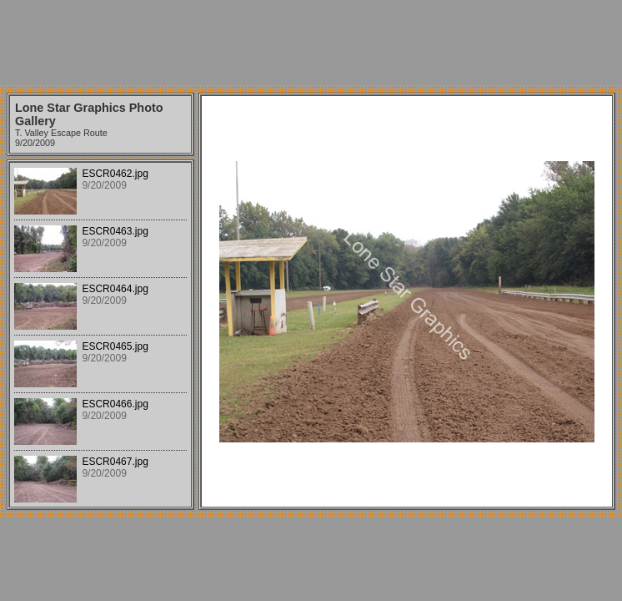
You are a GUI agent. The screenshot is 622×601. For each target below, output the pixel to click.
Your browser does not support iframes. (100, 335)
